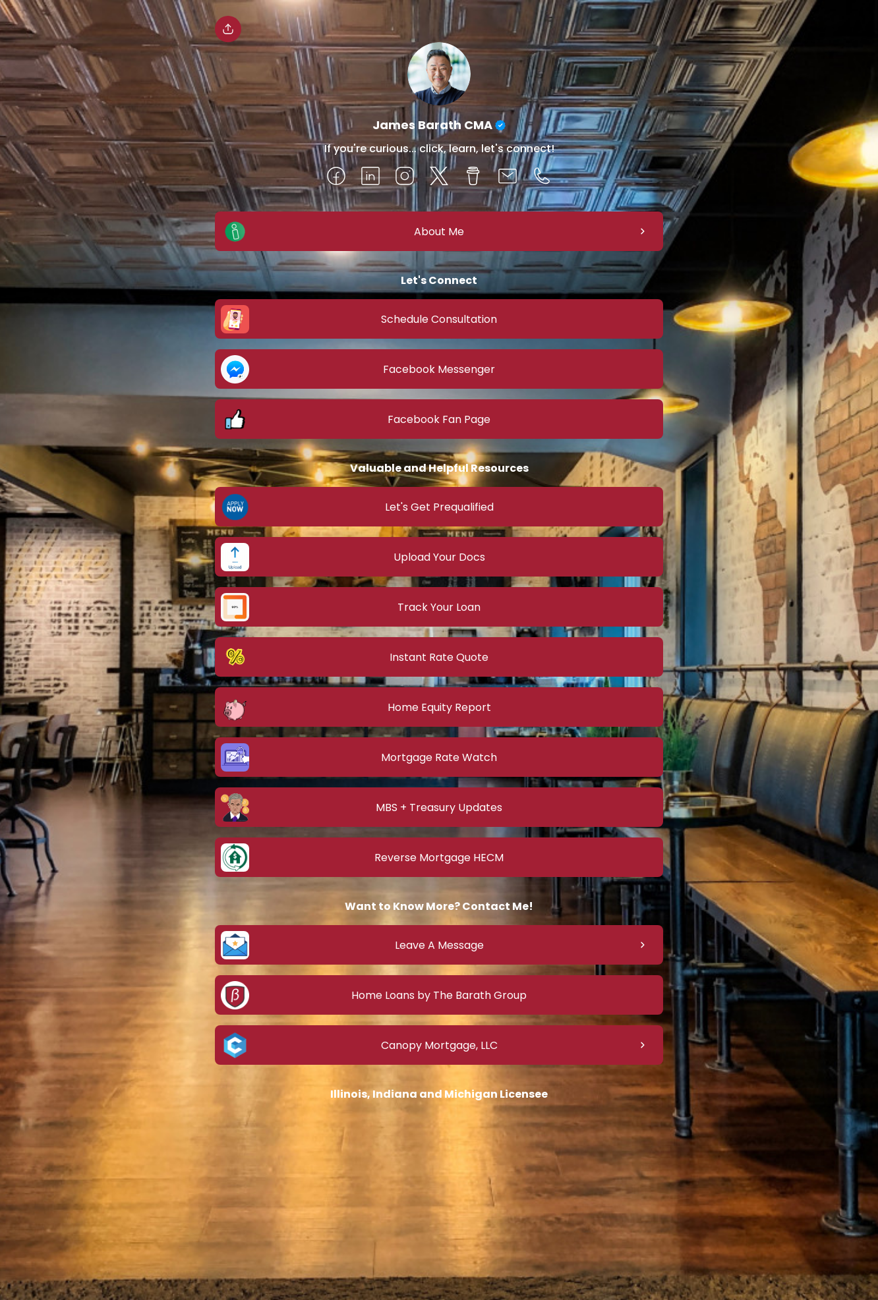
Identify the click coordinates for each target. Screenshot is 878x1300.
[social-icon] (336, 177)
